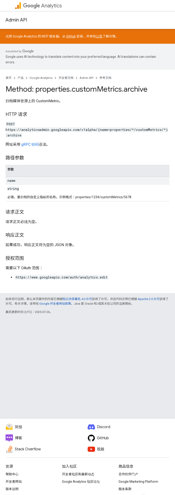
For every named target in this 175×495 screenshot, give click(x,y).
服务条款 (125, 489)
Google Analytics (41, 78)
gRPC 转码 (30, 144)
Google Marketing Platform (138, 481)
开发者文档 (66, 78)
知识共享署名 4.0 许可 (77, 299)
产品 (21, 78)
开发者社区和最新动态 (78, 474)
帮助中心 (12, 474)
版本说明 (12, 489)
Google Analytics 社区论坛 (81, 481)
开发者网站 (14, 481)
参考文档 (105, 78)
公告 (99, 36)
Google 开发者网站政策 (55, 303)
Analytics (42, 6)
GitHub (71, 36)
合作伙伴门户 (128, 474)
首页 (9, 78)
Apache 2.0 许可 (149, 299)
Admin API (16, 20)
